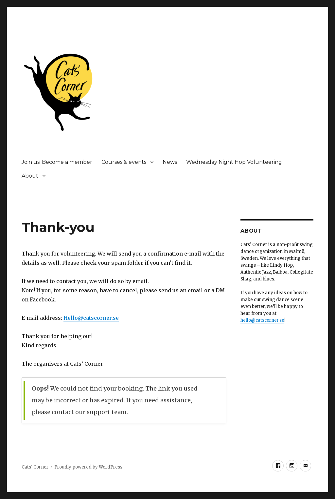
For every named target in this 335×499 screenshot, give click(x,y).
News (170, 162)
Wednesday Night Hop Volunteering (234, 162)
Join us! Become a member (57, 162)
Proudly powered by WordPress (88, 467)
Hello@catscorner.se (91, 318)
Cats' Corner (35, 467)
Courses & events (123, 162)
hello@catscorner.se (262, 320)
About (30, 176)
